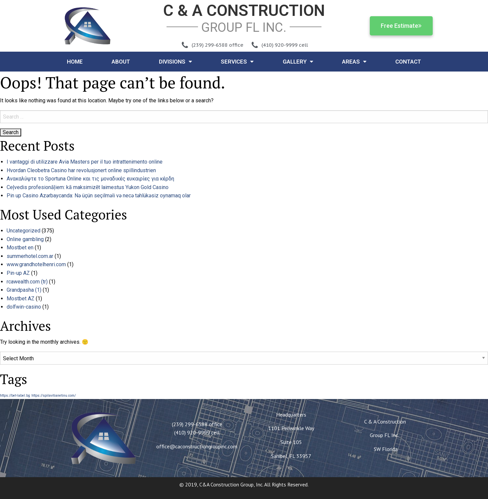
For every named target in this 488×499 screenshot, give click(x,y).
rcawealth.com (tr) (27, 281)
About (121, 61)
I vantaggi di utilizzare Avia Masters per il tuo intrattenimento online (85, 162)
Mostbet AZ (20, 298)
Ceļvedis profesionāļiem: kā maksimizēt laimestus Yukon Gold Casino (88, 187)
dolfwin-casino (24, 307)
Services (237, 61)
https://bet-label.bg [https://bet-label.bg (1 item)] (15, 395)
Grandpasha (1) (24, 290)
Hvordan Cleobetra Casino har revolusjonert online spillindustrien (81, 170)
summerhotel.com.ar (30, 256)
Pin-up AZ (18, 273)
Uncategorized (23, 230)
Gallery (298, 61)
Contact (408, 61)
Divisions (175, 61)
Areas (354, 61)
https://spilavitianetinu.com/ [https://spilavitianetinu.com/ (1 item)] (53, 395)
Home (75, 61)
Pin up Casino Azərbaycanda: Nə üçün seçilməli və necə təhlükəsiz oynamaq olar (99, 195)
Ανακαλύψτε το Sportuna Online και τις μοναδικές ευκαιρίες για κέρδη (90, 178)
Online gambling (25, 239)
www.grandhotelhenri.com (36, 264)
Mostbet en (20, 247)
